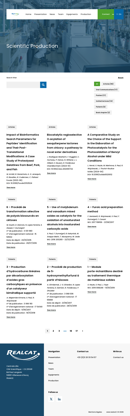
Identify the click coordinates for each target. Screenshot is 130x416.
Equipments (72, 14)
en (120, 14)
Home (28, 14)
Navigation (54, 351)
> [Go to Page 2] (82, 330)
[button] (97, 84)
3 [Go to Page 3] (59, 330)
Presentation (40, 14)
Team (60, 14)
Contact (106, 14)
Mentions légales (95, 412)
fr (117, 14)
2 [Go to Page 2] (53, 330)
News (52, 14)
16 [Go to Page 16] (71, 330)
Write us (117, 351)
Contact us (82, 351)
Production (86, 14)
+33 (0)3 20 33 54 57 (86, 357)
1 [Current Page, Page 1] (47, 330)
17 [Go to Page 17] (77, 330)
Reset (120, 78)
